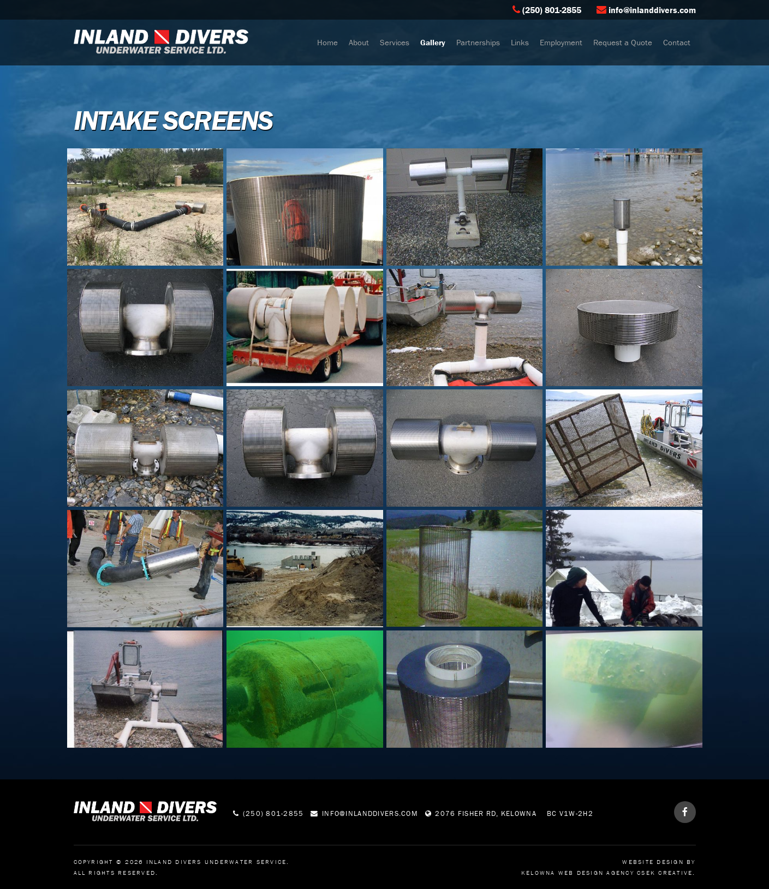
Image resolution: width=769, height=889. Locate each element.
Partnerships (478, 42)
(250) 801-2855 (551, 9)
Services (394, 42)
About (359, 42)
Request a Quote (622, 42)
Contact (676, 42)
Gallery (432, 42)
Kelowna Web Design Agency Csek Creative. (608, 872)
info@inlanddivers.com (652, 9)
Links (520, 42)
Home (327, 42)
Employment (561, 42)
